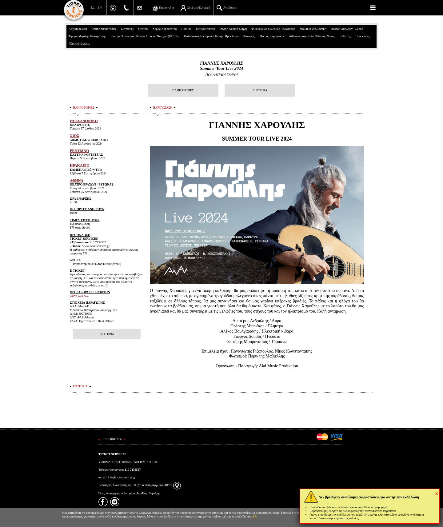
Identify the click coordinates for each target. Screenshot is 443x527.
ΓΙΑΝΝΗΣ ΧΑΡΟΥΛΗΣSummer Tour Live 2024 (221, 66)
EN (100, 7)
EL (92, 7)
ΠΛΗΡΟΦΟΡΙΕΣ (183, 90)
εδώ (254, 516)
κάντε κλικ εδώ (79, 295)
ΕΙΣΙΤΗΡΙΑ (260, 90)
